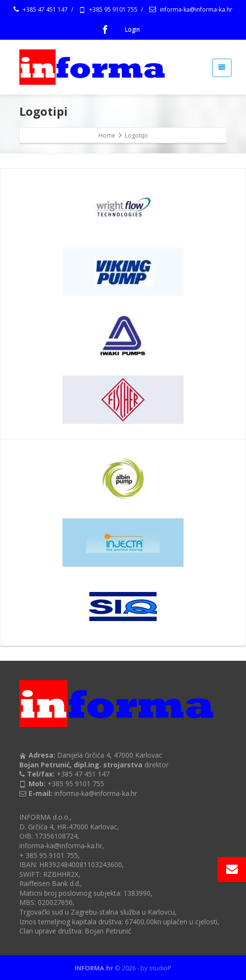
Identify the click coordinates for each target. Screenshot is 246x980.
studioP (160, 968)
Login (132, 29)
